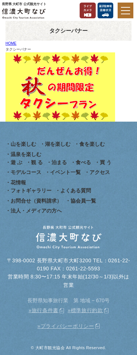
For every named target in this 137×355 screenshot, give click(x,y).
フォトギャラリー (31, 190)
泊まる (59, 162)
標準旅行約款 (87, 310)
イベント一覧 (65, 172)
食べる (83, 162)
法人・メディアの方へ (36, 211)
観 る (37, 162)
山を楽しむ (23, 144)
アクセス (100, 172)
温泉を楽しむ (26, 154)
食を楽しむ (92, 144)
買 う (105, 162)
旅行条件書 (45, 310)
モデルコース (26, 172)
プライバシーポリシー (67, 326)
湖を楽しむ (58, 144)
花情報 (18, 182)
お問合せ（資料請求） (36, 201)
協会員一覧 (83, 201)
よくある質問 (75, 190)
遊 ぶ (16, 162)
